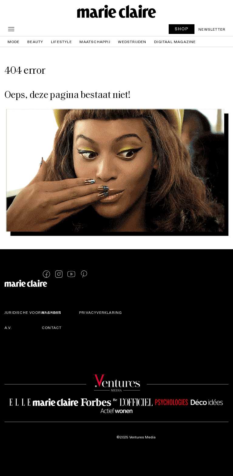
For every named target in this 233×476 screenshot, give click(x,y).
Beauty (35, 41)
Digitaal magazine (175, 41)
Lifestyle (61, 41)
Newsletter (211, 29)
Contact (52, 327)
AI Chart (51, 312)
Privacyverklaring (100, 312)
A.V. (8, 327)
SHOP (182, 28)
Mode (14, 41)
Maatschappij (94, 41)
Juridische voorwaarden (33, 312)
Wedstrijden (132, 41)
